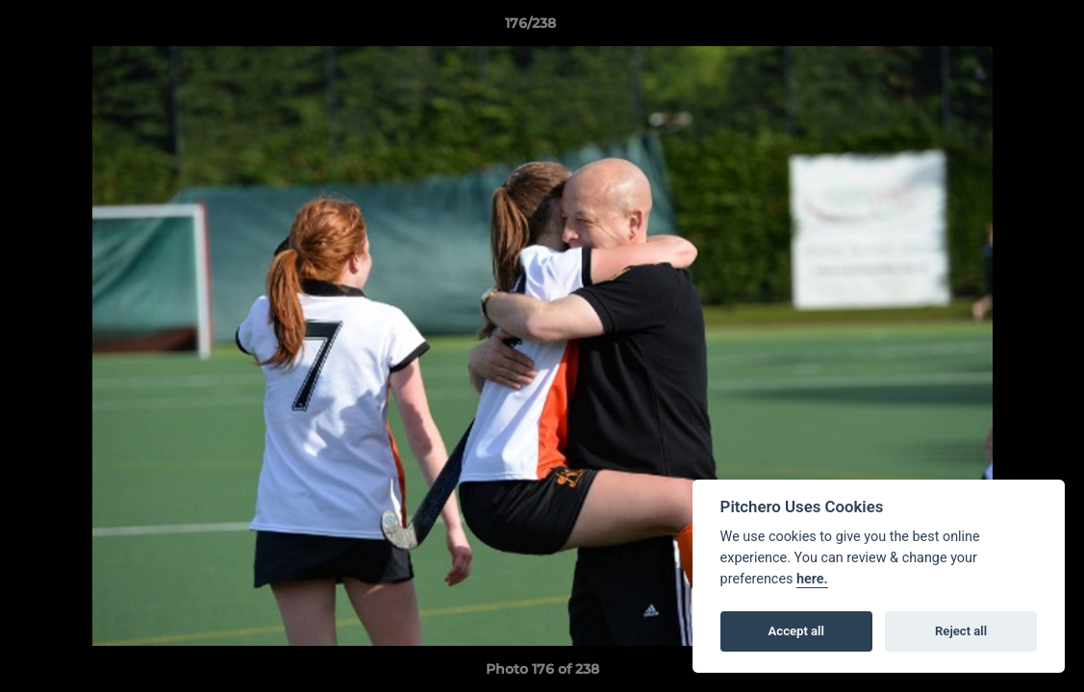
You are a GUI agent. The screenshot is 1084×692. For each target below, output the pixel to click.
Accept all (796, 631)
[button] (1003, 28)
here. (812, 579)
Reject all (961, 631)
